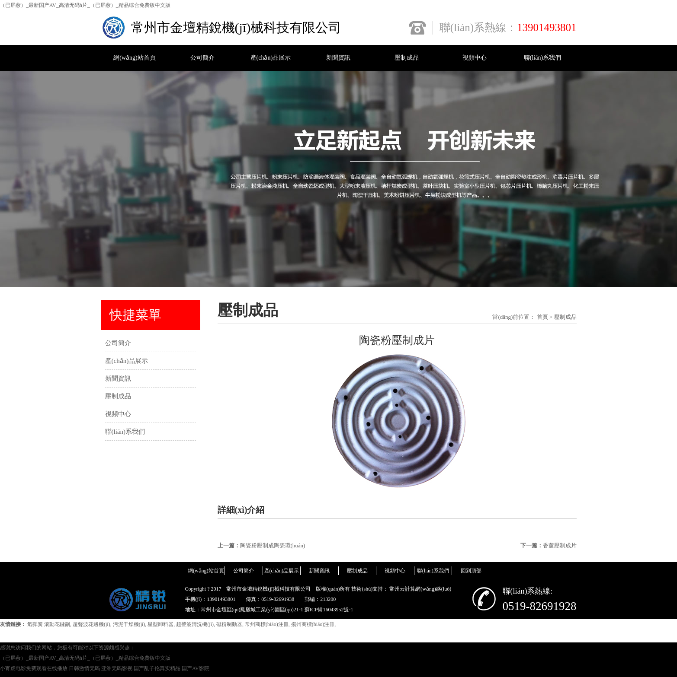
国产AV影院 (195, 668)
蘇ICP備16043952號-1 (329, 610)
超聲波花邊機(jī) (91, 624)
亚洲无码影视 (116, 668)
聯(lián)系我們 (542, 57)
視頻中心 (474, 57)
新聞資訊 (338, 57)
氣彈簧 (35, 624)
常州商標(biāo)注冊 (267, 624)
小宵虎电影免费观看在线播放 (33, 668)
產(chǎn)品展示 (270, 57)
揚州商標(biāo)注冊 (313, 624)
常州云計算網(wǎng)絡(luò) (420, 589)
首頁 (542, 317)
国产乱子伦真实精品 (157, 668)
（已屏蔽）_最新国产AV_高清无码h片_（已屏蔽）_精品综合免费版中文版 (85, 5)
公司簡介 (202, 57)
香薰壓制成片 (560, 545)
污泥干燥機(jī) (129, 624)
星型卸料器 (160, 624)
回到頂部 (471, 571)
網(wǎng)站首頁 (134, 57)
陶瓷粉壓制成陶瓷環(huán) (272, 545)
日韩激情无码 (84, 668)
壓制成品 (407, 57)
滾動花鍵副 (57, 624)
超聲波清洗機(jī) (195, 624)
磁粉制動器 (229, 624)
